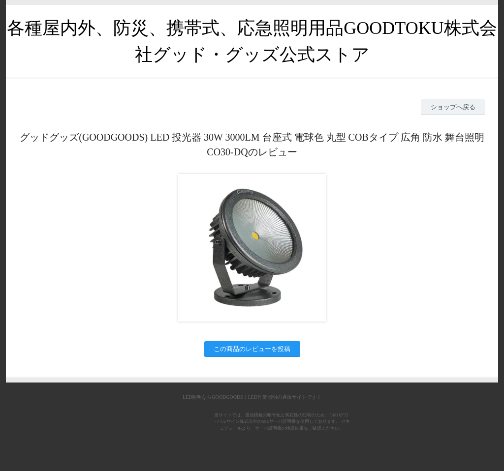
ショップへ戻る (453, 107)
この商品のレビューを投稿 (252, 349)
